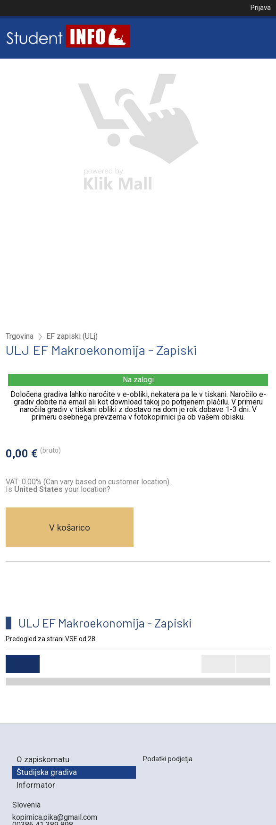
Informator (36, 785)
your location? (62, 489)
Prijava (260, 7)
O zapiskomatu (43, 759)
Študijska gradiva (47, 772)
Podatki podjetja (167, 759)
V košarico (69, 528)
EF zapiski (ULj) (72, 336)
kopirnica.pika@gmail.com (54, 817)
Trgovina (19, 336)
